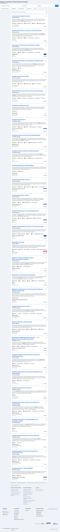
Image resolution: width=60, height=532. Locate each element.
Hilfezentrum (16, 517)
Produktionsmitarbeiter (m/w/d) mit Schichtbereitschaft (27, 30)
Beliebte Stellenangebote (39, 489)
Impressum (13, 529)
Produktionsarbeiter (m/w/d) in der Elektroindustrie (25, 151)
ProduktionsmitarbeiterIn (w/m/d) (21, 179)
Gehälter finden (38, 514)
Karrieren (15, 516)
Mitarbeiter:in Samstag (18, 242)
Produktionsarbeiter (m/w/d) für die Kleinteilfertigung (26, 135)
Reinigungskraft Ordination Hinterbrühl (29, 500)
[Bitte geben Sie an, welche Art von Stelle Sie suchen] (10, 5)
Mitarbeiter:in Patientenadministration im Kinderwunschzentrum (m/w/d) (23, 258)
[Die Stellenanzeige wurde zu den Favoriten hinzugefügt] (46, 16)
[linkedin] (56, 509)
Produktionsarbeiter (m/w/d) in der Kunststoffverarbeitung (27, 91)
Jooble (56, 529)
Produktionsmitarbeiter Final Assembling (23, 165)
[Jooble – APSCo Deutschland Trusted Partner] (42, 524)
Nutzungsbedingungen (6, 528)
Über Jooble (16, 510)
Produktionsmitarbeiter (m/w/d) (20, 76)
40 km (39, 5)
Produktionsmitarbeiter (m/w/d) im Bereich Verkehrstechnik (27, 60)
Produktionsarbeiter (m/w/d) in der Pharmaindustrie (25, 435)
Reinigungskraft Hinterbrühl (15, 489)
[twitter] (54, 509)
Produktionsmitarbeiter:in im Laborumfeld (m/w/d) (25, 211)
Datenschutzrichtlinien (14, 528)
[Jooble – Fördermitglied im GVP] (55, 524)
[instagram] (51, 509)
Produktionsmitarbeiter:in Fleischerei (22, 388)
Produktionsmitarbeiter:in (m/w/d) (21, 16)
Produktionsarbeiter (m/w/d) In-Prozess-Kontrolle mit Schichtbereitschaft (26, 355)
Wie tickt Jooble (16, 511)
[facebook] (49, 509)
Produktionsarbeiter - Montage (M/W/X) (22, 468)
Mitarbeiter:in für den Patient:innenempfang (23, 275)
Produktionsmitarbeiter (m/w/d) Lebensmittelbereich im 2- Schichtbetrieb (27, 372)
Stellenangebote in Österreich (19, 519)
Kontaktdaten (16, 514)
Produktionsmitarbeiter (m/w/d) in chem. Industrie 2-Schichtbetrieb (26, 403)
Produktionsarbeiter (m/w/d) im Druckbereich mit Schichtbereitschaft (25, 451)
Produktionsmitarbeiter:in (18, 119)
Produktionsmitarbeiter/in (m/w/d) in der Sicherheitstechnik (28, 226)
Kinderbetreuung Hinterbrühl (15, 493)
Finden (56, 5)
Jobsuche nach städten (39, 490)
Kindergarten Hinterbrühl (14, 490)
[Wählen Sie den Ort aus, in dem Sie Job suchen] (31, 5)
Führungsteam (16, 513)
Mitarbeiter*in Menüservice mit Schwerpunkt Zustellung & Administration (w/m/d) (27, 289)
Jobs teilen (27, 510)
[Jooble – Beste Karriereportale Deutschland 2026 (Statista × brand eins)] (48, 524)
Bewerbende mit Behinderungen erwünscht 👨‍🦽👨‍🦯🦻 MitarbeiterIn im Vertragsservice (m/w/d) (25, 338)
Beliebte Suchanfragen (15, 485)
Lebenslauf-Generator (39, 516)
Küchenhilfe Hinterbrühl (26, 496)
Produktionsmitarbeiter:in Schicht (21, 306)
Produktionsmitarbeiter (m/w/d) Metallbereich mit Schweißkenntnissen (25, 420)
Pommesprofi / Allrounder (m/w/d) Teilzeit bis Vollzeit (26, 45)
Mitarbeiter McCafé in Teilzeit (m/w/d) (22, 322)
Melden (45, 26)
